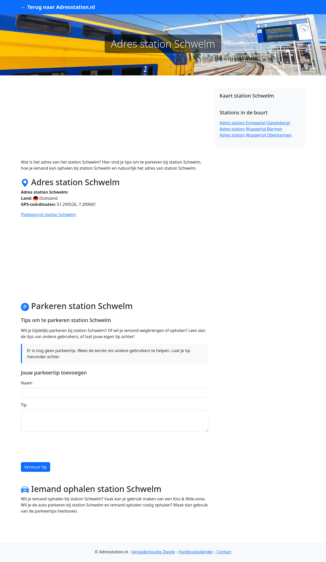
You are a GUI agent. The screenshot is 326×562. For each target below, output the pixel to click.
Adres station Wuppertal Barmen (251, 129)
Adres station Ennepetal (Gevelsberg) (255, 123)
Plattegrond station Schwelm (48, 214)
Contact (223, 552)
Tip (24, 405)
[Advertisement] (114, 123)
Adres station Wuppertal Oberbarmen (256, 135)
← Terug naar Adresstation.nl (58, 7)
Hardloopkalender (196, 552)
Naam (26, 383)
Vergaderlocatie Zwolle (153, 552)
